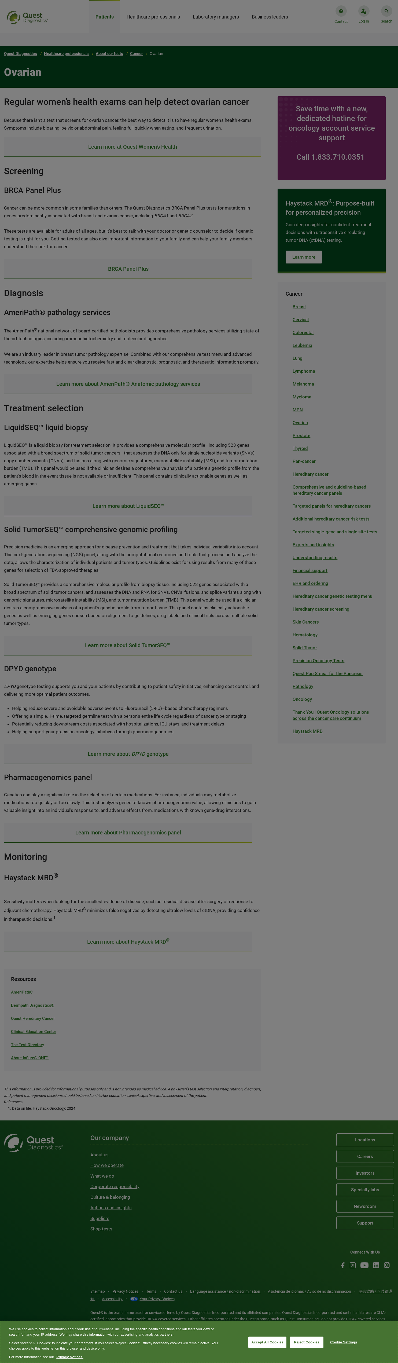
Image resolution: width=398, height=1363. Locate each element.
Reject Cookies (306, 1342)
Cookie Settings (343, 1342)
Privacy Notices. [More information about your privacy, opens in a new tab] (69, 1357)
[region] (199, 1342)
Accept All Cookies (267, 1342)
